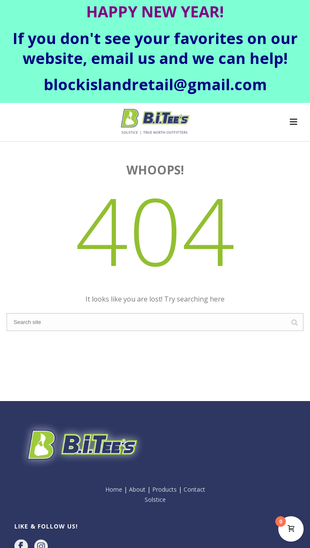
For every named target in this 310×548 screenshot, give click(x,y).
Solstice (155, 466)
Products (164, 456)
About (137, 456)
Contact (194, 456)
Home (113, 456)
